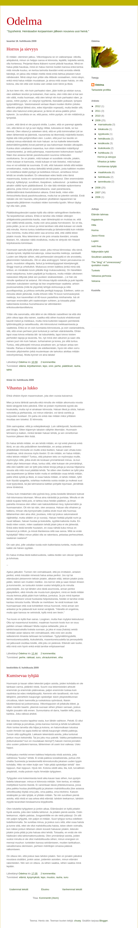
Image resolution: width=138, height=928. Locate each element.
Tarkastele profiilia (101, 89)
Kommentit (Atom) (49, 898)
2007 (98, 192)
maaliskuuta (105, 172)
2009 (98, 120)
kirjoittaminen (34, 366)
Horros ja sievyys (22, 49)
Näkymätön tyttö (100, 251)
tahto (9, 369)
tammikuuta (104, 181)
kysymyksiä (33, 877)
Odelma (24, 21)
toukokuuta (104, 148)
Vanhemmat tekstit (72, 889)
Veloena (95, 281)
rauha (77, 366)
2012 (98, 106)
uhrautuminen (49, 657)
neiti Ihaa (96, 246)
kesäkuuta (104, 143)
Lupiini (94, 241)
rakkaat (31, 657)
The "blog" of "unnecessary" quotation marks (106, 264)
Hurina (94, 230)
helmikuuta (104, 177)
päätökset (67, 366)
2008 (98, 187)
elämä (22, 366)
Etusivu (45, 889)
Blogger (103, 920)
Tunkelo (95, 270)
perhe (58, 366)
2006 (98, 197)
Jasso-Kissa (97, 235)
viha (60, 657)
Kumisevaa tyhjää (23, 675)
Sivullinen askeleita (101, 256)
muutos (51, 877)
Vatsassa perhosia (101, 275)
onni (51, 366)
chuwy (77, 920)
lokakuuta (103, 129)
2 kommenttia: (49, 362)
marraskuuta (105, 124)
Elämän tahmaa (99, 214)
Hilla (93, 225)
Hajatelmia (97, 219)
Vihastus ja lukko (22, 387)
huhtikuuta (104, 152)
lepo (45, 366)
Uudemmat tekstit (18, 889)
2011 (98, 110)
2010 (98, 115)
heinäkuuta (104, 138)
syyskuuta (103, 134)
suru (38, 657)
